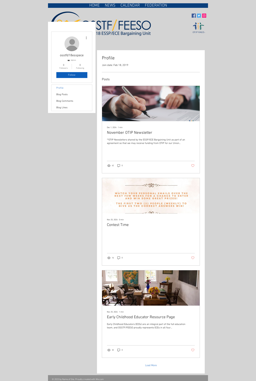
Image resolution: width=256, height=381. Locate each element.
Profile (60, 88)
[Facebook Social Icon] (194, 16)
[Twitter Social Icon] (199, 16)
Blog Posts (62, 94)
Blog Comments (64, 101)
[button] (155, 5)
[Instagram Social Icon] (204, 16)
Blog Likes (61, 107)
